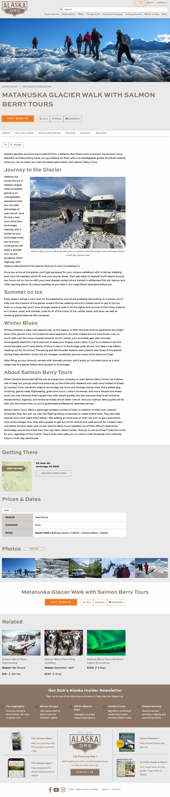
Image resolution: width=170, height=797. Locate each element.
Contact (161, 3)
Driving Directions (53, 473)
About (150, 3)
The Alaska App (41, 763)
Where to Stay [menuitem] (151, 14)
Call (44, 119)
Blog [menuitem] (164, 14)
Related (101, 133)
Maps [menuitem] (81, 14)
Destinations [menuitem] (68, 14)
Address (73, 119)
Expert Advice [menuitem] (51, 14)
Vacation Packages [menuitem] (113, 14)
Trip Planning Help (85, 756)
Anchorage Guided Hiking (36, 87)
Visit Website (17, 119)
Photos (70, 133)
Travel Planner (150, 738)
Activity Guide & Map (153, 762)
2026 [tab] (6, 510)
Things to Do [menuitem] (93, 14)
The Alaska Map (42, 738)
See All (34, 549)
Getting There (24, 133)
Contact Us (85, 772)
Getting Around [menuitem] (134, 14)
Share (16, 145)
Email (57, 119)
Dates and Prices (49, 133)
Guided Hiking (9, 87)
